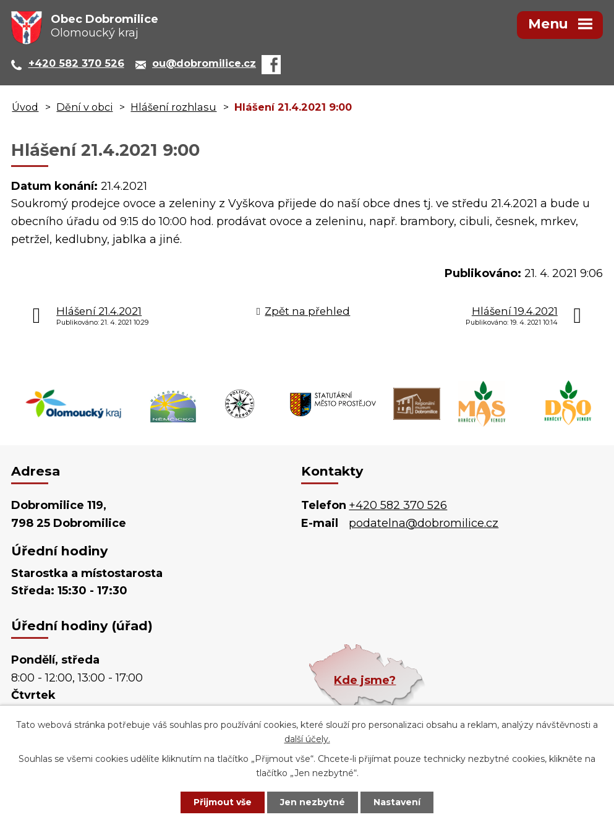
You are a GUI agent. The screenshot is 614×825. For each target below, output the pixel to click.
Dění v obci (84, 107)
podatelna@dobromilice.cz (423, 523)
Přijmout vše (223, 802)
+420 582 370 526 (398, 505)
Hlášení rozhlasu (173, 107)
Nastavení (396, 802)
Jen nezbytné (312, 802)
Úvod (25, 107)
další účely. (307, 739)
